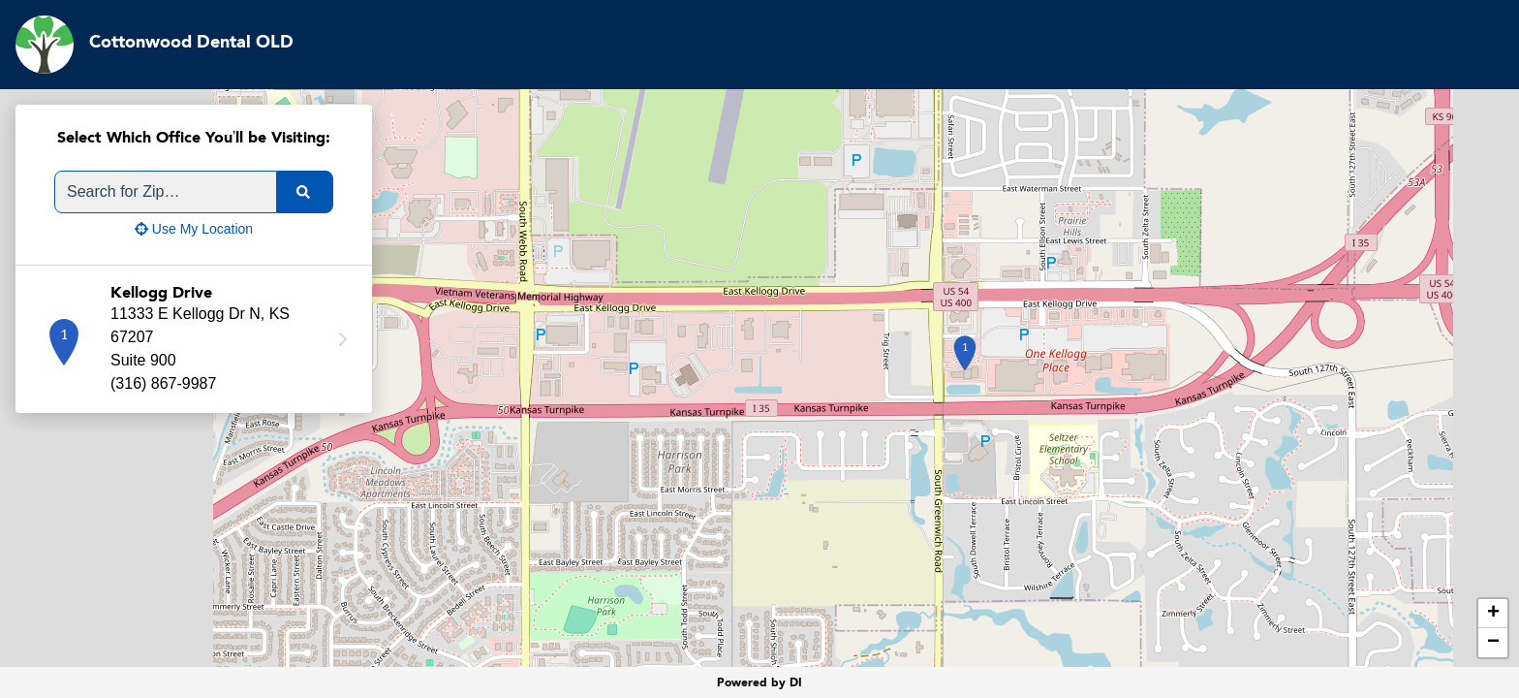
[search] (305, 192)
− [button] (1493, 642)
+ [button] (1493, 613)
